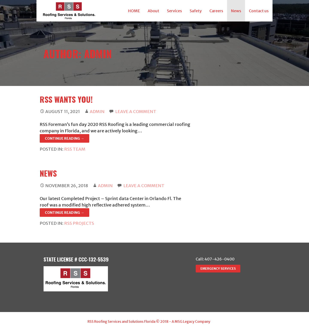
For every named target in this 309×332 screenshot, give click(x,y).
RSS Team (74, 149)
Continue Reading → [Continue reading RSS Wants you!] (64, 138)
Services (174, 10)
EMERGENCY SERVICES (218, 269)
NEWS (48, 173)
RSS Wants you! (66, 99)
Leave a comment (135, 111)
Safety (196, 10)
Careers (216, 10)
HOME (134, 10)
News (236, 10)
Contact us (259, 10)
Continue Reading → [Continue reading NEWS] (64, 212)
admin (97, 111)
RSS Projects (79, 223)
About (153, 10)
